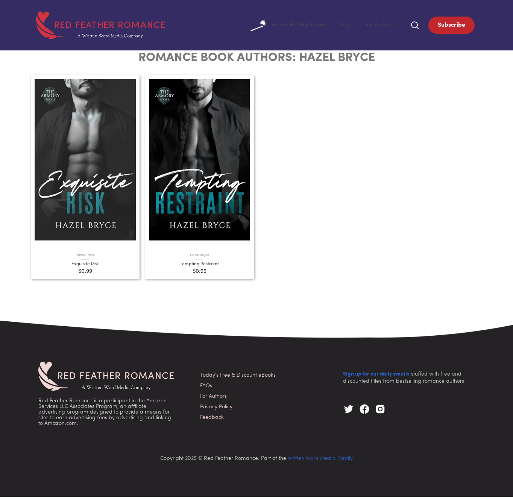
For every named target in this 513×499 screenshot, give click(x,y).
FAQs (206, 388)
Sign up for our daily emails (376, 376)
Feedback (212, 420)
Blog (342, 26)
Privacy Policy (216, 409)
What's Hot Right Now (281, 26)
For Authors (378, 26)
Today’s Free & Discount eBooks (238, 377)
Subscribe (451, 26)
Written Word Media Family (320, 461)
